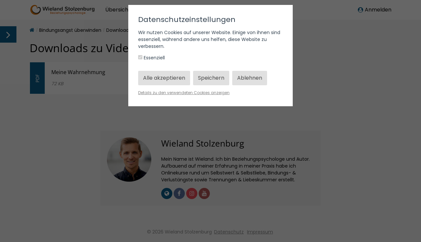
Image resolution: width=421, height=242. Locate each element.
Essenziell (151, 57)
